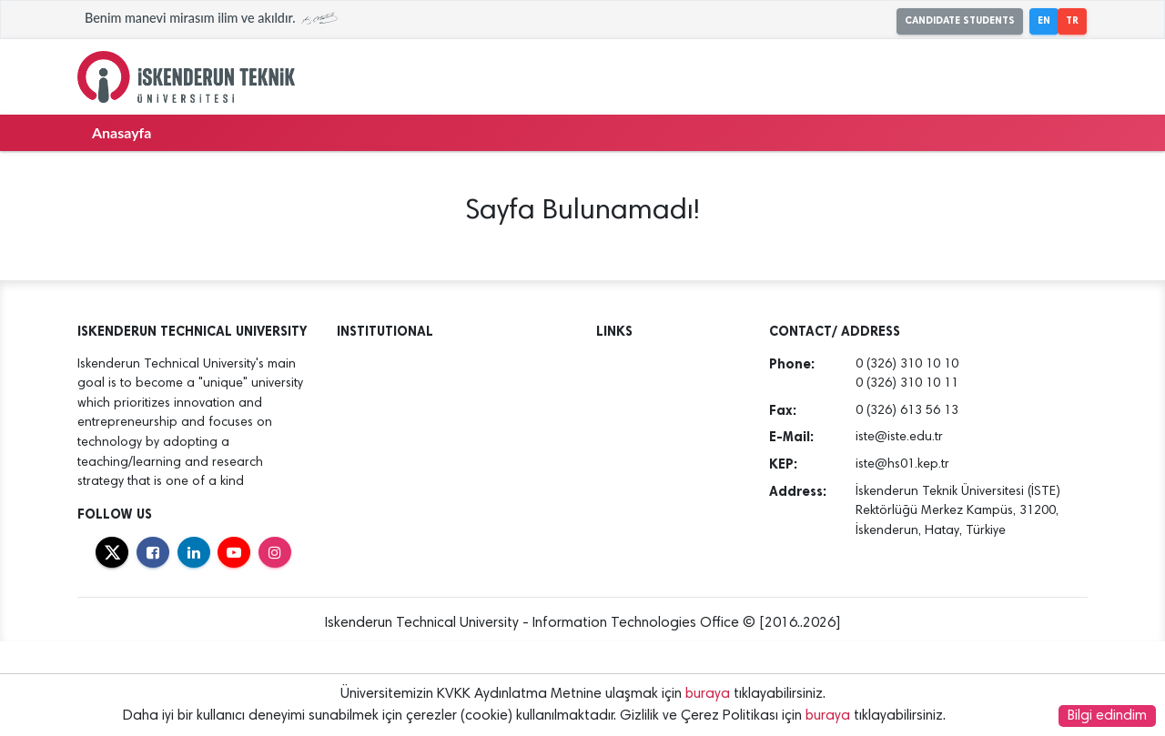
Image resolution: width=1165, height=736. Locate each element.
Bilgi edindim (1107, 716)
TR (1072, 20)
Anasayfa (121, 132)
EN (1044, 20)
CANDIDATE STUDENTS (960, 20)
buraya (707, 694)
